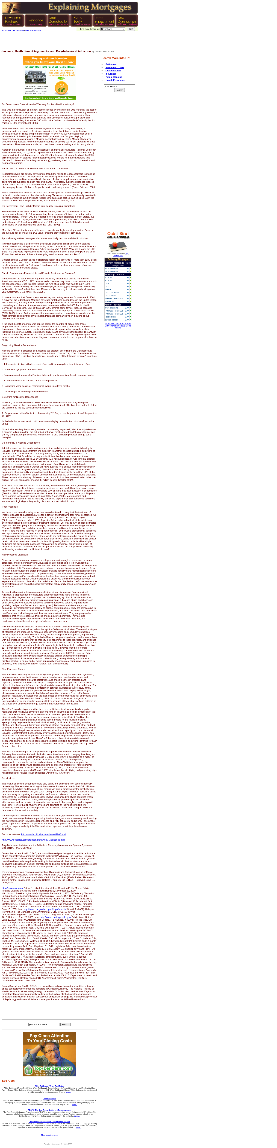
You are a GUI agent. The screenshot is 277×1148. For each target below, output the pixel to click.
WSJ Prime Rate (111, 308)
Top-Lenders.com (121, 255)
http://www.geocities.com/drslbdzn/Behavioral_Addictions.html (33, 839)
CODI (107, 284)
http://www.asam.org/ (12, 888)
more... (68, 1092)
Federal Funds (110, 317)
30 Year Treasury (111, 320)
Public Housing (113, 77)
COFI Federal (110, 296)
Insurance (110, 73)
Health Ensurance (115, 80)
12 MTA (108, 290)
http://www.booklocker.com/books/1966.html (43, 834)
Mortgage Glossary (33, 30)
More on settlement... (49, 1135)
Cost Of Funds (113, 70)
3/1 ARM (108, 281)
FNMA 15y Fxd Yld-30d (114, 311)
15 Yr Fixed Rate (111, 272)
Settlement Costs (114, 67)
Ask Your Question (16, 30)
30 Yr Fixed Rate (111, 269)
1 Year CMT (109, 302)
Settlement (111, 64)
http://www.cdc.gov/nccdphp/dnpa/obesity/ (45, 909)
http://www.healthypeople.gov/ (55, 917)
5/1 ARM (108, 278)
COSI (107, 287)
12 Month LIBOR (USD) (114, 299)
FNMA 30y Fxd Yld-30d (114, 314)
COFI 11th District (112, 293)
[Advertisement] (65, 42)
